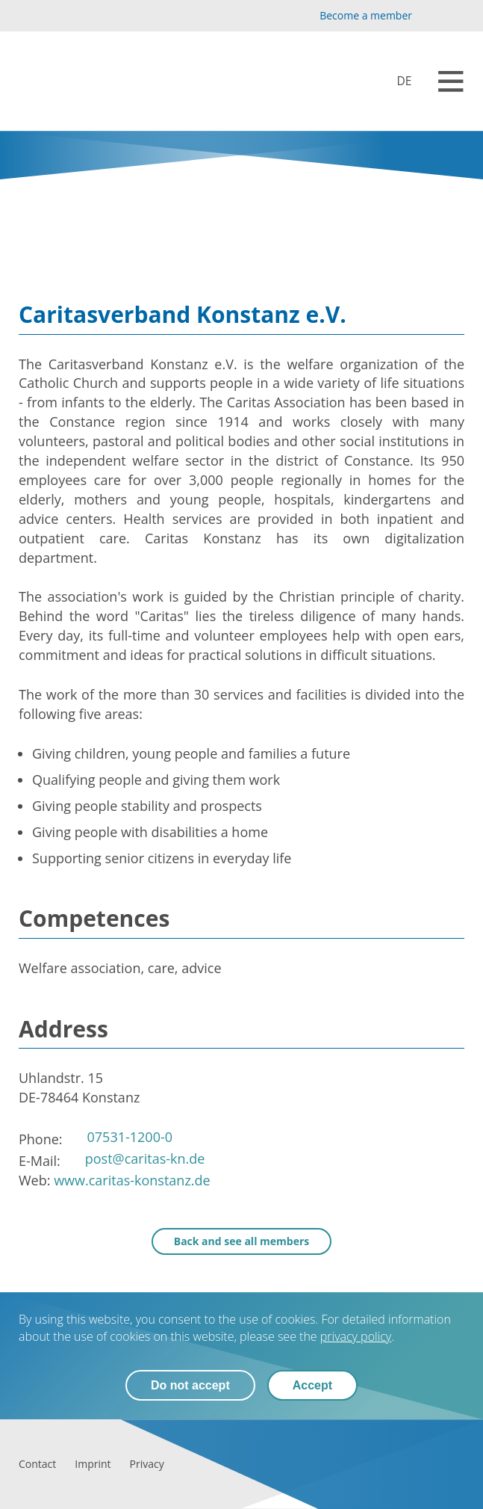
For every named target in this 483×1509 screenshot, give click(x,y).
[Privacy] (147, 1464)
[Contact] (37, 1464)
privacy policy (355, 1336)
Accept (312, 1385)
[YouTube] (432, 16)
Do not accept (190, 1385)
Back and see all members (242, 1241)
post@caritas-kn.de (145, 1158)
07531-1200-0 (130, 1137)
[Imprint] (92, 1464)
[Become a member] (353, 15)
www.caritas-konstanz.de (132, 1180)
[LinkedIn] (455, 16)
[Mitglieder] (393, 81)
